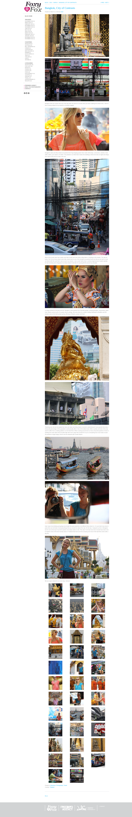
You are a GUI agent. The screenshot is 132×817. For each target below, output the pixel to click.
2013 (51, 2)
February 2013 (29, 34)
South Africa (28, 53)
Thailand (27, 56)
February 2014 (29, 24)
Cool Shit (27, 66)
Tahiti (26, 55)
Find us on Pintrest (29, 93)
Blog (46, 2)
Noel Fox (86, 808)
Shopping (27, 75)
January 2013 (28, 35)
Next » (107, 2)
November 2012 (29, 38)
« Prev (102, 2)
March (55, 2)
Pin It (46, 796)
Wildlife (27, 80)
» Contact (102, 806)
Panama (27, 52)
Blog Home (28, 16)
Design (27, 67)
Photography (29, 73)
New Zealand (28, 51)
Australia (28, 45)
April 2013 (27, 31)
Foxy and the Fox (33, 7)
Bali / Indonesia (29, 46)
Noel (62, 11)
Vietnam (27, 59)
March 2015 (28, 22)
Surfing (27, 76)
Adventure (28, 64)
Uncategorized (29, 79)
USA (26, 58)
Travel (27, 77)
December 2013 (29, 25)
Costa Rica (28, 49)
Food (26, 72)
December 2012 (29, 37)
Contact (27, 89)
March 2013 (28, 32)
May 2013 (27, 29)
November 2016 (29, 21)
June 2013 (27, 28)
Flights (27, 70)
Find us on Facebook (24, 93)
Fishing (27, 69)
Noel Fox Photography (32, 87)
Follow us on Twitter (26, 93)
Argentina (28, 43)
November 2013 (29, 27)
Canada (27, 48)
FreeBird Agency (30, 85)
